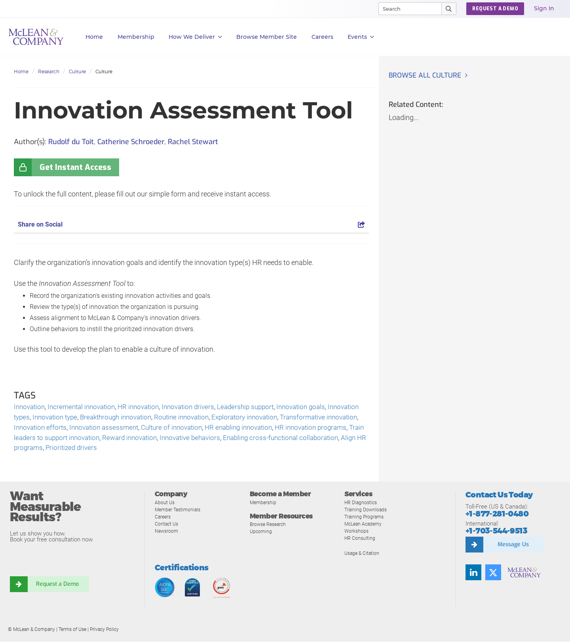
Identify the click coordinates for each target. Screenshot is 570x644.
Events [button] (361, 37)
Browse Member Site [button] (266, 36)
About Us (165, 505)
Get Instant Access (75, 167)
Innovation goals (318, 407)
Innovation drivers (199, 407)
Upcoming (261, 534)
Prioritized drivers (226, 450)
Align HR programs (167, 450)
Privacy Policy (104, 631)
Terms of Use (72, 631)
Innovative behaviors (332, 439)
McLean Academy (364, 526)
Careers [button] (322, 36)
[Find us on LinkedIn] (473, 575)
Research (48, 71)
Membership (136, 36)
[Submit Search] (449, 8)
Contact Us (167, 526)
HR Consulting (360, 540)
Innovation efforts (126, 429)
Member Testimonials (179, 512)
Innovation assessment (193, 429)
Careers (163, 519)
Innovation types (40, 418)
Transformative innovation (55, 429)
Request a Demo (57, 587)
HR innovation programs (87, 439)
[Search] (406, 9)
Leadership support (259, 407)
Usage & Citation (363, 555)
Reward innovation (268, 439)
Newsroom (167, 533)
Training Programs (365, 519)
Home (94, 36)
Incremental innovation (86, 407)
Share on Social (191, 224)
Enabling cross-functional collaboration (74, 450)
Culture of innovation (265, 429)
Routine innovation (228, 418)
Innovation (30, 407)
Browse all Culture (426, 75)
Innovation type (92, 418)
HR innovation (146, 407)
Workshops (357, 533)
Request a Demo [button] (495, 9)
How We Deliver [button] (195, 37)
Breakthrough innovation (158, 418)
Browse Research (269, 527)
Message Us (513, 547)
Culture (77, 71)
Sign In (544, 8)
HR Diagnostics (361, 505)
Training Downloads (366, 512)
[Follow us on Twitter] (493, 575)
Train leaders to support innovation (182, 439)
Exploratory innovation (295, 418)
